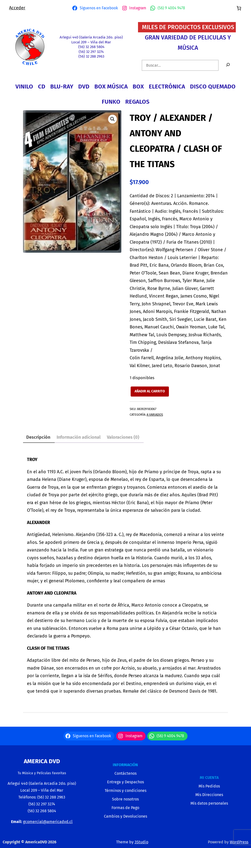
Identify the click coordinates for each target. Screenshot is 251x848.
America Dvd (42, 761)
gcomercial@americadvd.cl (48, 821)
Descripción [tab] (38, 437)
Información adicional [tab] (78, 437)
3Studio (141, 842)
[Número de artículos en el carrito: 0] (238, 8)
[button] (112, 119)
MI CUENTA (209, 777)
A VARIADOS (155, 414)
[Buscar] (228, 65)
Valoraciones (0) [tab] (123, 437)
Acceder (17, 8)
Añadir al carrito (150, 391)
